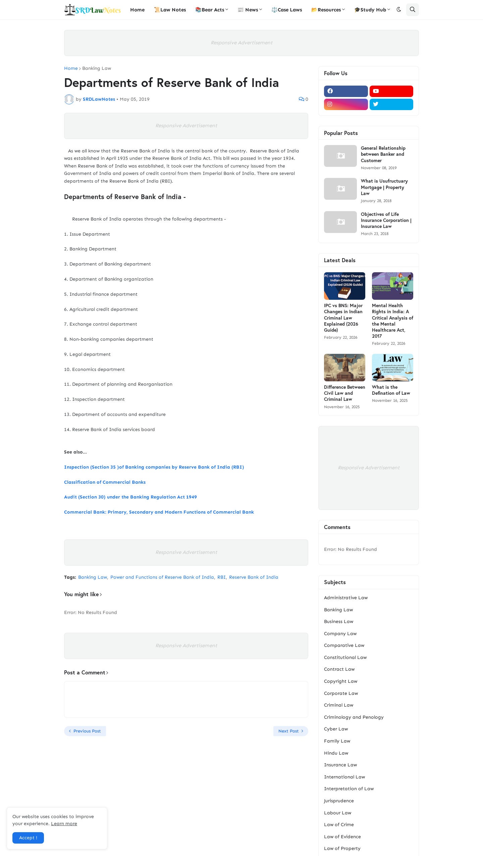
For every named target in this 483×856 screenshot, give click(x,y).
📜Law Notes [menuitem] (170, 10)
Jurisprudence (339, 801)
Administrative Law (346, 598)
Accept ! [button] (28, 838)
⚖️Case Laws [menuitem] (286, 10)
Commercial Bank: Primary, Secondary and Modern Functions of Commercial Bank (159, 512)
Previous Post (87, 730)
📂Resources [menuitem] (326, 10)
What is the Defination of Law (391, 390)
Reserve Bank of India (253, 577)
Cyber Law (336, 729)
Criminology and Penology (354, 717)
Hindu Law (336, 753)
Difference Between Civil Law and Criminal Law (344, 393)
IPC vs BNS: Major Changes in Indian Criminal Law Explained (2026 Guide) (343, 317)
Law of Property (342, 848)
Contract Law (339, 669)
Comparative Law (344, 645)
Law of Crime (339, 824)
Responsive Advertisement (241, 43)
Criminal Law (338, 705)
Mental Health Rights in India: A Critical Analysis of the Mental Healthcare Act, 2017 (392, 320)
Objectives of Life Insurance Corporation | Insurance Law (386, 220)
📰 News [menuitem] (247, 10)
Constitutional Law (345, 657)
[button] (398, 9)
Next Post (288, 730)
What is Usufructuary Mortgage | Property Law (384, 187)
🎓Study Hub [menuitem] (370, 10)
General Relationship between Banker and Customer (383, 154)
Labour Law (337, 813)
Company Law (340, 633)
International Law (344, 777)
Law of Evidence (342, 837)
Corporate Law (341, 693)
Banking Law (96, 68)
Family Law (337, 741)
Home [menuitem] (137, 10)
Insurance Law (340, 765)
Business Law (338, 621)
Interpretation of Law (349, 789)
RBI (221, 577)
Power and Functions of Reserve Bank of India (162, 577)
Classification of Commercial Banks (105, 482)
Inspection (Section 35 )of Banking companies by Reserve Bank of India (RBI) (154, 467)
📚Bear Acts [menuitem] (209, 10)
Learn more (64, 823)
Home (71, 68)
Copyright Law (340, 681)
